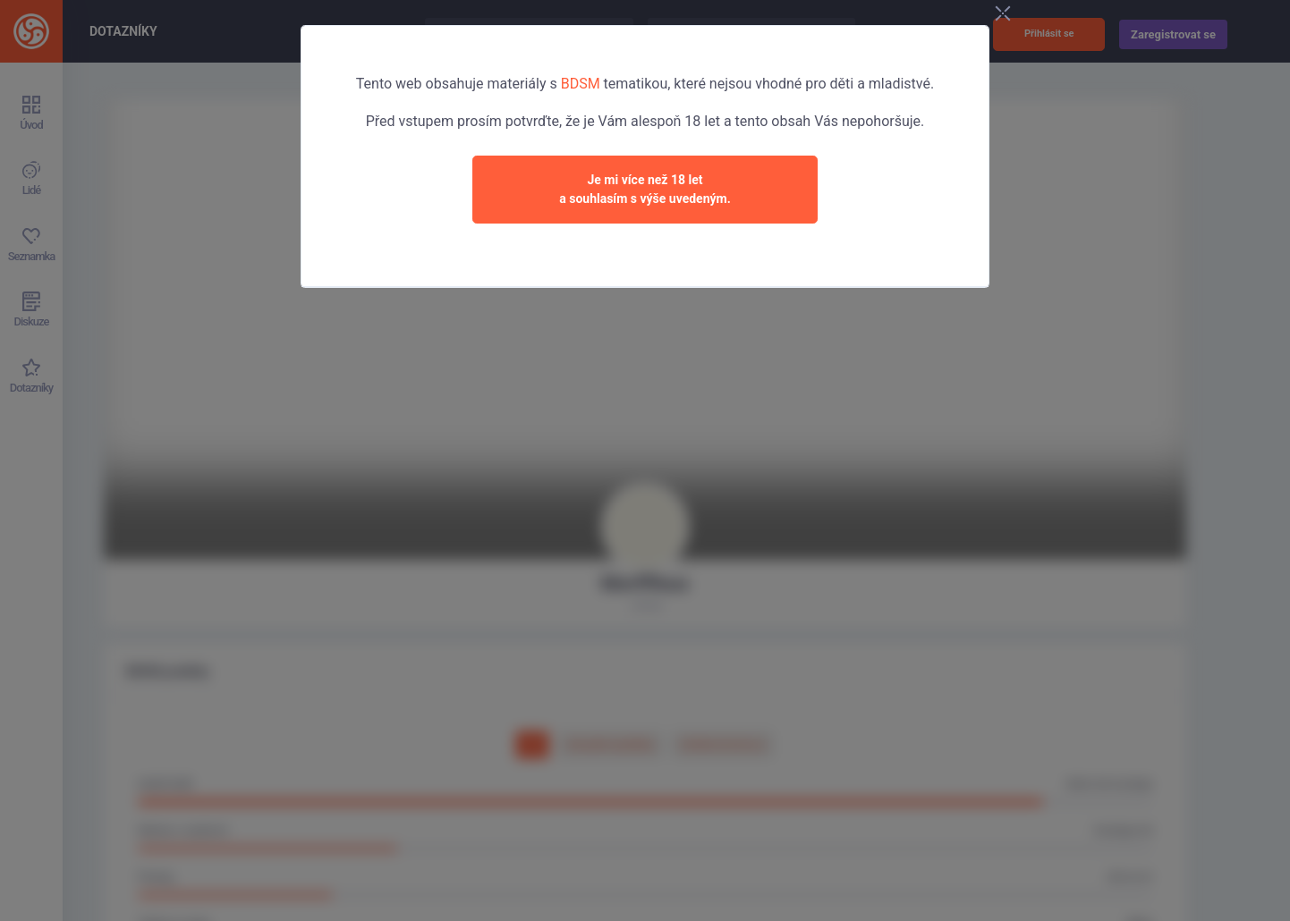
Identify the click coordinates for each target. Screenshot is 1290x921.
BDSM (580, 83)
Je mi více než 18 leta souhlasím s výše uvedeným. (645, 189)
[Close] (1003, 14)
